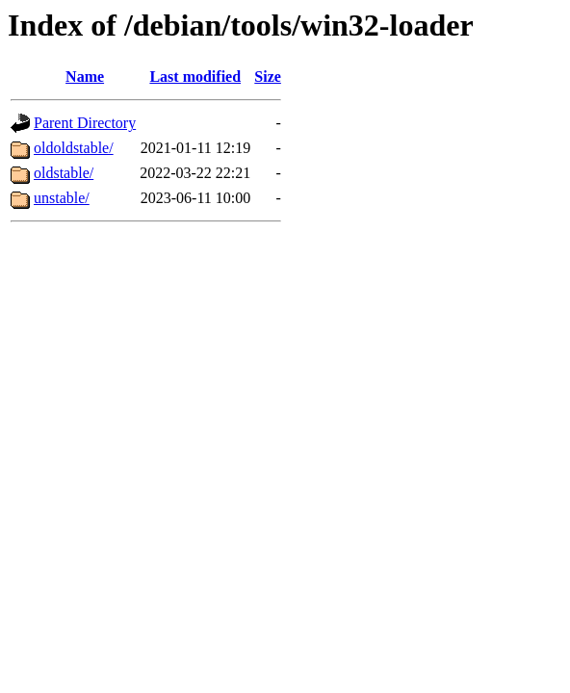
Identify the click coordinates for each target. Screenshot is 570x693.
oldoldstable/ (74, 148)
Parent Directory (85, 123)
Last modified (195, 76)
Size (267, 76)
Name (84, 76)
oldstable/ (63, 173)
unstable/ (62, 198)
